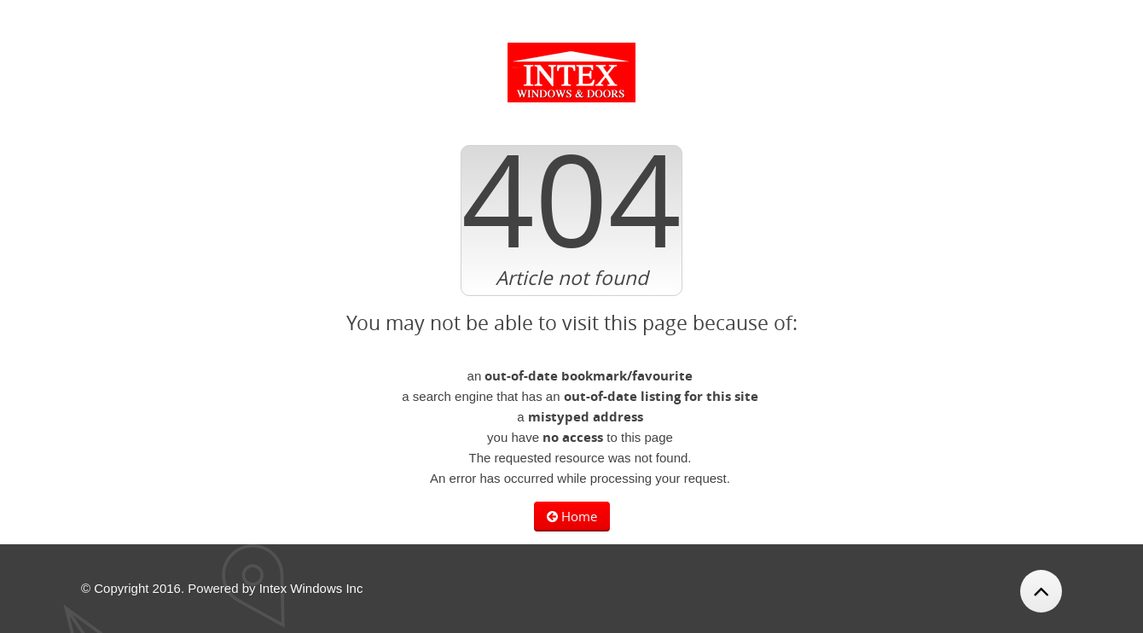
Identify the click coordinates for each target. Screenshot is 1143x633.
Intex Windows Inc (311, 588)
